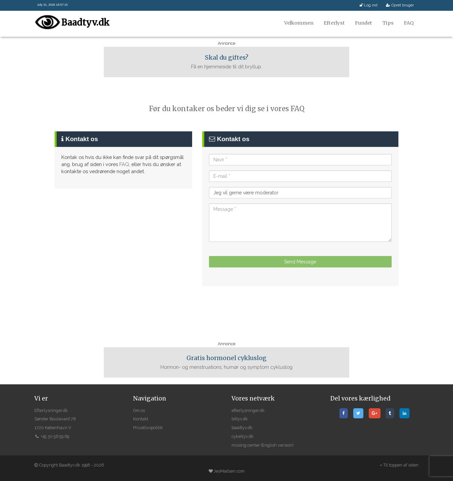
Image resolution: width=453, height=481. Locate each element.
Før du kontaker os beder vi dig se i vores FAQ (226, 108)
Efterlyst (334, 23)
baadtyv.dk (242, 427)
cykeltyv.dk (242, 436)
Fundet (363, 23)
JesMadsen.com (229, 471)
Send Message (300, 261)
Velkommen (298, 23)
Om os (139, 410)
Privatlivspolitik (148, 427)
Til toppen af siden (399, 465)
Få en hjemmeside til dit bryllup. (226, 61)
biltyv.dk (240, 418)
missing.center (246, 445)
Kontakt (140, 418)
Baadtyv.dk (85, 22)
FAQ (409, 23)
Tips (388, 23)
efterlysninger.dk (248, 410)
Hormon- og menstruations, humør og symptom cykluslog (226, 362)
